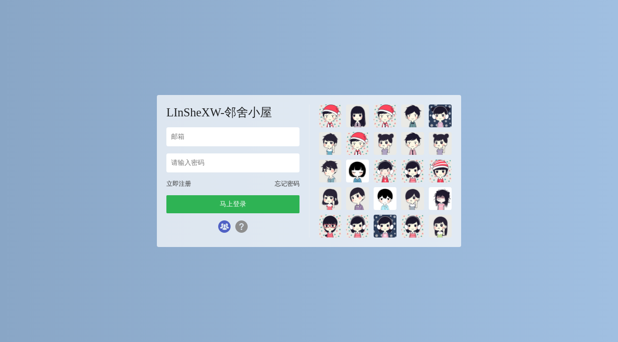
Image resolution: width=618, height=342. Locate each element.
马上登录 (233, 204)
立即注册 (178, 183)
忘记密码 (287, 183)
